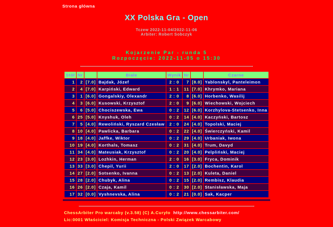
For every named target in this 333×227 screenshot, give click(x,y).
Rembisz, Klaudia (224, 180)
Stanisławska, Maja (226, 187)
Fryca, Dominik (222, 159)
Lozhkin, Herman (117, 159)
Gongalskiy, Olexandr (122, 96)
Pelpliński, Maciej (225, 152)
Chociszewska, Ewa (120, 110)
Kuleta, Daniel (220, 173)
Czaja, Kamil (112, 187)
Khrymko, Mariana (225, 89)
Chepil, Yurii (112, 166)
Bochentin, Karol (224, 166)
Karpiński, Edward (119, 89)
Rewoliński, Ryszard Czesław (131, 124)
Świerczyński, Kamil (227, 131)
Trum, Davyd (219, 145)
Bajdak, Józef (113, 82)
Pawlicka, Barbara (118, 131)
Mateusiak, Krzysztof (122, 152)
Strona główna (78, 6)
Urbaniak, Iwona (223, 138)
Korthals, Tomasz (118, 145)
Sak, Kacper (218, 194)
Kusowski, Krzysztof (121, 103)
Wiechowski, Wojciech (230, 103)
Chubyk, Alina (114, 180)
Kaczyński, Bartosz (226, 117)
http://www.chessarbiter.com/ (206, 212)
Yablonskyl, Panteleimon (233, 82)
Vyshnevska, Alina (119, 194)
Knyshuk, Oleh (115, 117)
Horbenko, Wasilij (225, 96)
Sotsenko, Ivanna (117, 173)
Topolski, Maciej (223, 124)
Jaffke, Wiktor (114, 138)
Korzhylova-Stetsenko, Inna (236, 110)
